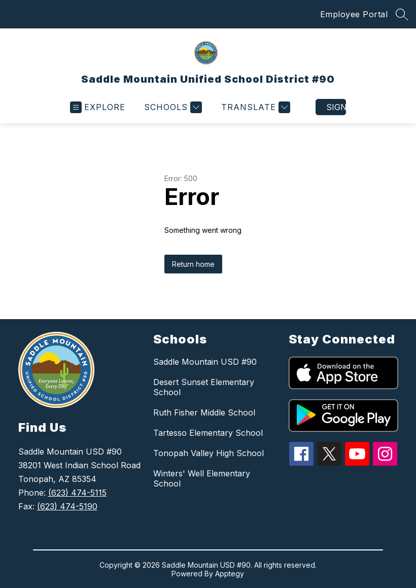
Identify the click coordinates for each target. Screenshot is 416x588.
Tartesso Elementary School (208, 433)
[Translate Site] (254, 107)
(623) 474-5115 (77, 493)
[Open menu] (97, 107)
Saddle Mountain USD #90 (205, 362)
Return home (193, 264)
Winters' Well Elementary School (201, 478)
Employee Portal (354, 14)
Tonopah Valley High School (208, 453)
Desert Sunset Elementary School (203, 387)
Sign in (336, 107)
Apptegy (229, 573)
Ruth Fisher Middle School (204, 412)
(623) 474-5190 (67, 506)
